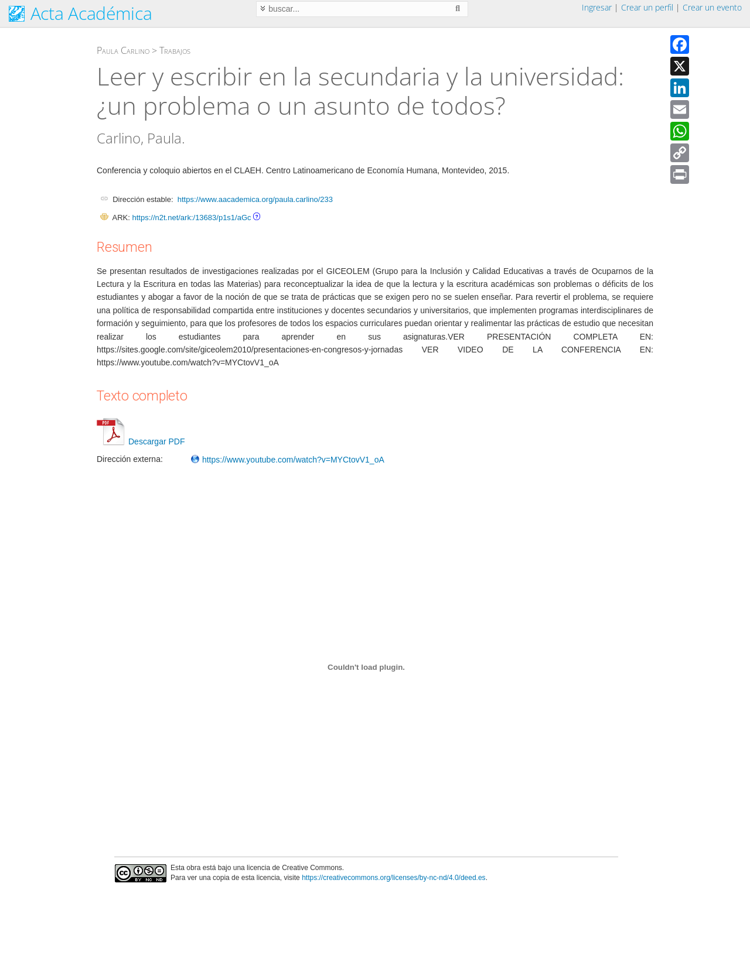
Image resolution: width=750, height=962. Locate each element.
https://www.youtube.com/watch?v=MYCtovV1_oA (287, 459)
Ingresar (597, 7)
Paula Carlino (123, 50)
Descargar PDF (141, 441)
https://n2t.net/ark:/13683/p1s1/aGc (191, 217)
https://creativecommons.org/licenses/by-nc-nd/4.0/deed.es (394, 878)
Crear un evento (712, 7)
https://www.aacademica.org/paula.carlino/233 (255, 199)
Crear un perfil (647, 7)
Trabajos (174, 50)
